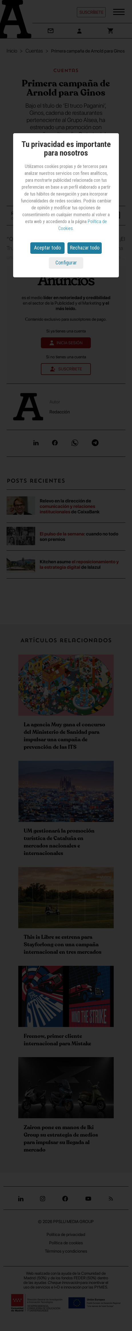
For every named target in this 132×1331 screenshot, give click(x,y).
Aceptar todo (47, 248)
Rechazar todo (84, 248)
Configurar (66, 263)
